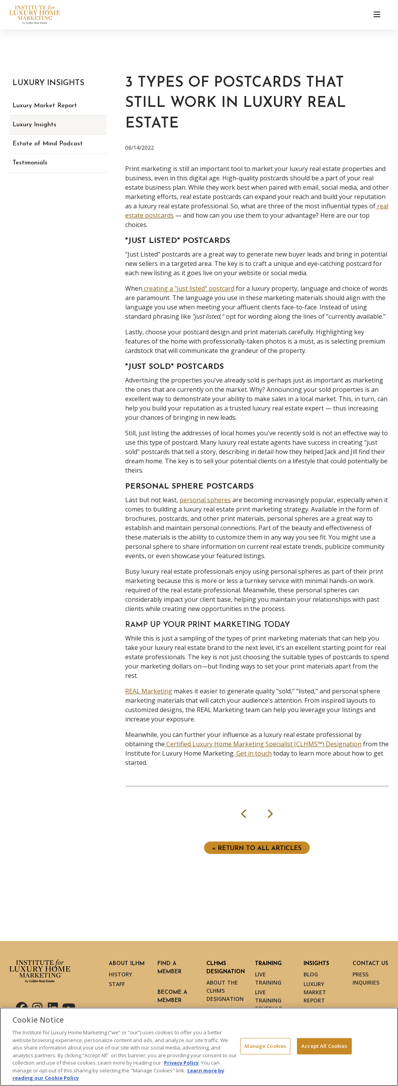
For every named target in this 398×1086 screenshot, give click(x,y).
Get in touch (253, 753)
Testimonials (29, 163)
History (120, 974)
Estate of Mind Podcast (47, 144)
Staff (117, 984)
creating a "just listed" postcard (188, 288)
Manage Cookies (265, 1045)
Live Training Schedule (268, 1000)
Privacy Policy (181, 1062)
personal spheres (205, 500)
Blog (311, 974)
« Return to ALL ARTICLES (257, 848)
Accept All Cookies (324, 1045)
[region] (199, 1046)
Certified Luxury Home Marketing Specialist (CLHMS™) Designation (263, 744)
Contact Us (370, 964)
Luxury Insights (34, 125)
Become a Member (172, 997)
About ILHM (127, 964)
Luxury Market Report (44, 106)
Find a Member (169, 968)
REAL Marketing (148, 691)
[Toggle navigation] (377, 14)
